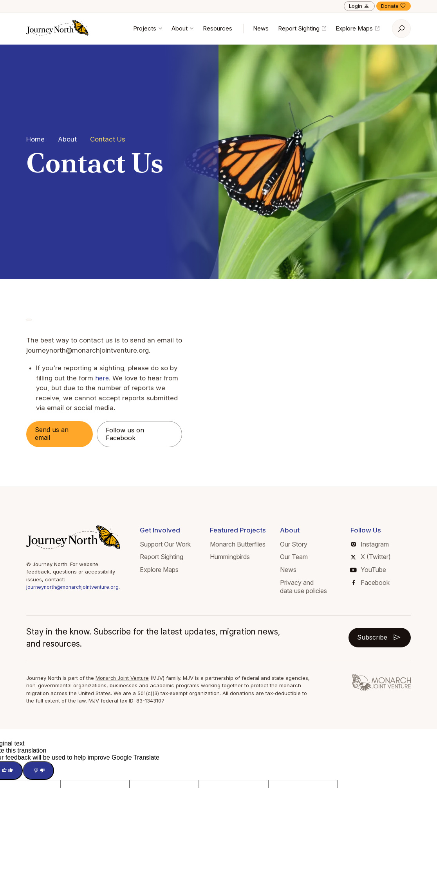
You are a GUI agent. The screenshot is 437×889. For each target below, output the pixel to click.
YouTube (369, 570)
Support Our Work (169, 544)
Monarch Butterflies (241, 544)
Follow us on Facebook (127, 434)
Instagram (371, 544)
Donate (393, 6)
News (261, 28)
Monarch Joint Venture (124, 678)
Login (359, 6)
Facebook (371, 583)
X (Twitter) (372, 557)
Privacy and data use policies (305, 587)
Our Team (296, 557)
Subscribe (378, 638)
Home (35, 139)
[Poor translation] (40, 771)
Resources (217, 28)
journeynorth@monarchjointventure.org (74, 587)
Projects (147, 28)
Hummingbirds (233, 557)
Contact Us (107, 139)
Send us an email (53, 434)
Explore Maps (357, 28)
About (182, 28)
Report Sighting (302, 28)
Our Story (295, 544)
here (102, 378)
